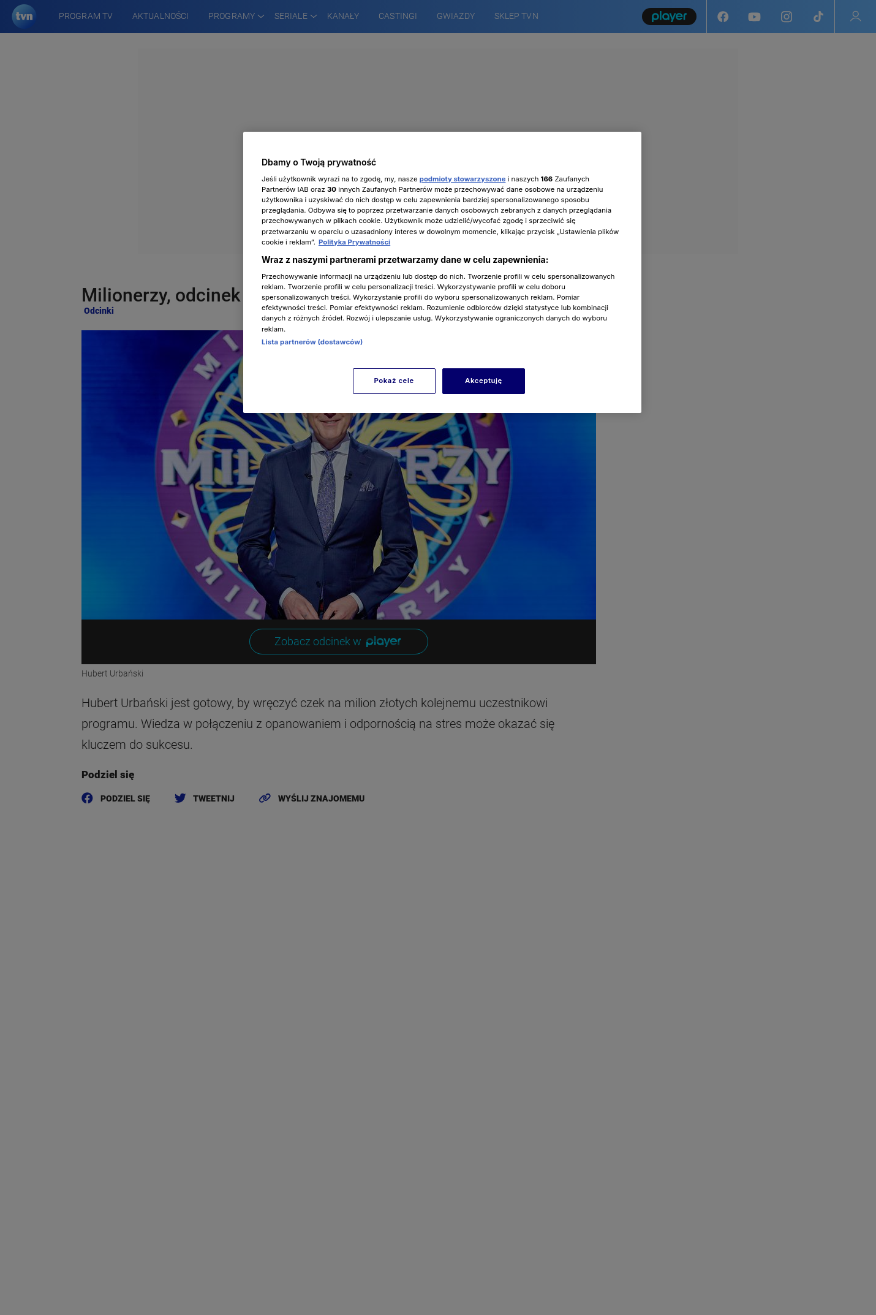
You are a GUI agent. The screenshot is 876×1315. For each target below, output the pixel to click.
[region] (442, 272)
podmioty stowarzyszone (463, 179)
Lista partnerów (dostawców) (312, 342)
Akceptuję (483, 380)
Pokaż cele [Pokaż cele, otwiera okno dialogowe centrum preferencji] (394, 380)
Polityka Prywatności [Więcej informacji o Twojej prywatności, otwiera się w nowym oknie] (354, 242)
